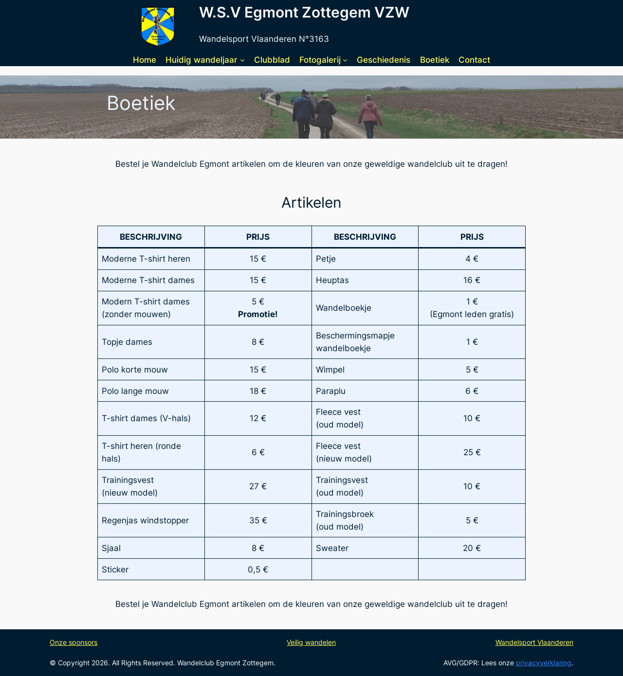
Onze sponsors (73, 642)
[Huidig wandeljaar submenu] (242, 59)
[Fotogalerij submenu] (345, 59)
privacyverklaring (543, 662)
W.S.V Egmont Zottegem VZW (304, 12)
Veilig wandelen (311, 642)
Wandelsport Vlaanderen (534, 642)
